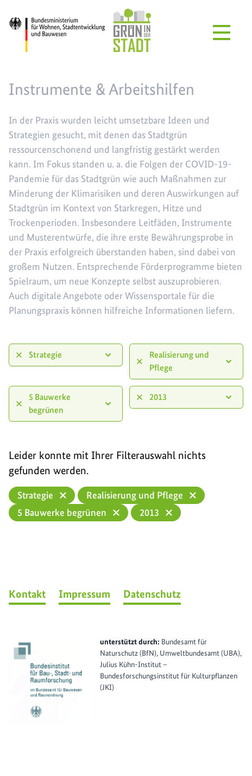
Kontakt (27, 593)
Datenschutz (152, 593)
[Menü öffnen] (222, 33)
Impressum (84, 593)
